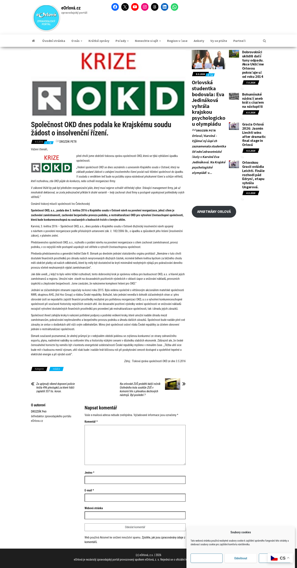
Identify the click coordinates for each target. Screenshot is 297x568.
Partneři (239, 41)
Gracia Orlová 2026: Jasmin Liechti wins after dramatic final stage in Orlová (254, 134)
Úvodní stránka (53, 41)
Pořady (122, 41)
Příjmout (206, 563)
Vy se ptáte (218, 41)
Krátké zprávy (98, 41)
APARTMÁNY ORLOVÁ (214, 211)
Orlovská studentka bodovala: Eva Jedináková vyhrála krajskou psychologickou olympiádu (208, 103)
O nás (76, 41)
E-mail (89, 490)
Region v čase (177, 41)
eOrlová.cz (71, 8)
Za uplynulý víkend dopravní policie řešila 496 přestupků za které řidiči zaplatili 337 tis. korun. (55, 387)
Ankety (199, 41)
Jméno (89, 472)
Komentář (91, 421)
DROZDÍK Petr (68, 141)
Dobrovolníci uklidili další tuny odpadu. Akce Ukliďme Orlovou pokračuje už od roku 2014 (253, 64)
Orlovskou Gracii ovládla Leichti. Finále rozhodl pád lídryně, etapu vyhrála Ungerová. (253, 174)
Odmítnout (240, 563)
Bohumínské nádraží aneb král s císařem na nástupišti (253, 100)
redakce (56, 369)
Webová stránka (94, 508)
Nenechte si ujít (148, 41)
